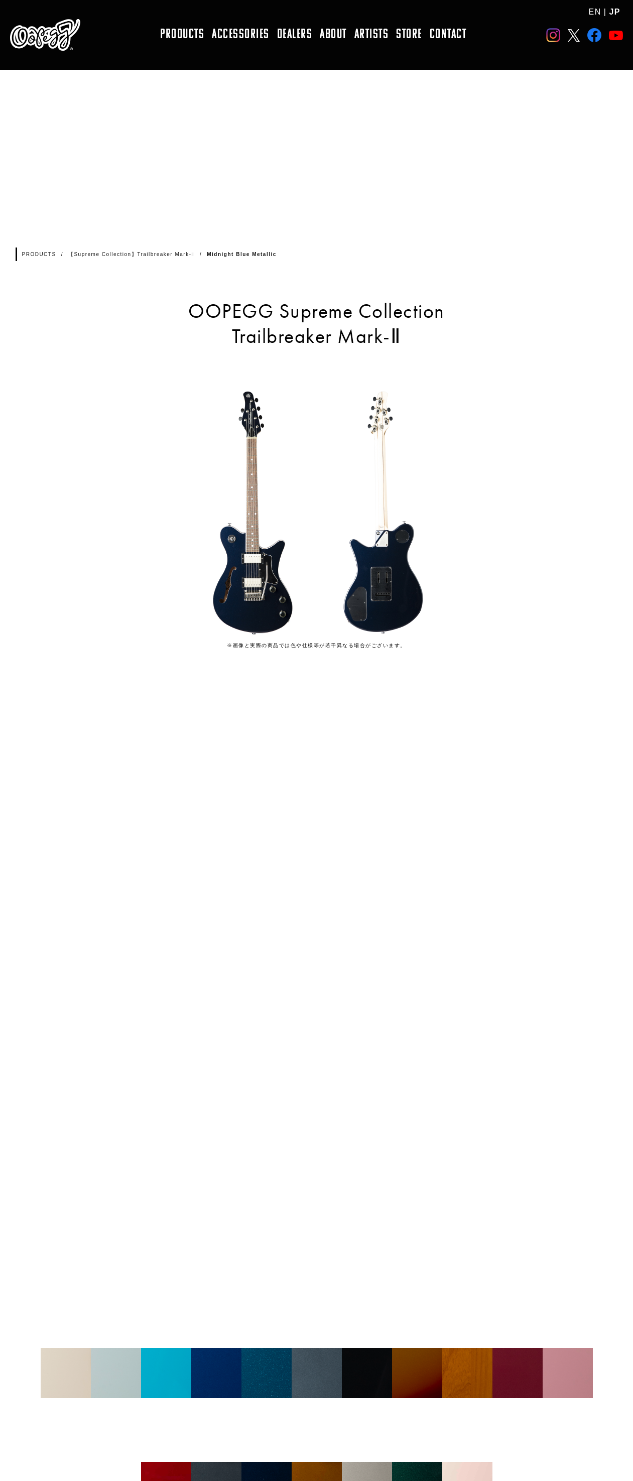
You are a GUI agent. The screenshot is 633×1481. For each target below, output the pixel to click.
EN (595, 12)
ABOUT (333, 35)
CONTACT (448, 35)
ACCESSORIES (241, 35)
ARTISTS (371, 35)
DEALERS (295, 35)
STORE (409, 35)
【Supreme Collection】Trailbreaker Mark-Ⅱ (131, 254)
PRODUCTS (182, 35)
